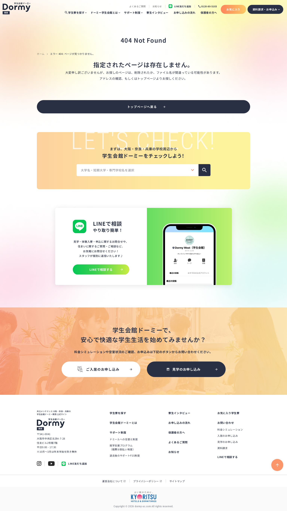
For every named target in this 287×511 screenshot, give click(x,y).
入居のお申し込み (227, 435)
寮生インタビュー (157, 12)
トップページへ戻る (142, 106)
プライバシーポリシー (146, 481)
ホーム (41, 54)
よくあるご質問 (137, 6)
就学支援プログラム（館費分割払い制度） (122, 447)
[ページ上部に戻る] (277, 465)
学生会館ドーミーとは (123, 423)
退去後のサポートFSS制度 (125, 455)
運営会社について (112, 481)
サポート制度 (132, 12)
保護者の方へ (209, 12)
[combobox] (138, 170)
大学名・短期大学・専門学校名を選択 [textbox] (107, 170)
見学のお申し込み (227, 442)
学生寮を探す (74, 12)
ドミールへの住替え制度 (124, 439)
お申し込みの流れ (184, 12)
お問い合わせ (225, 423)
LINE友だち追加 (74, 463)
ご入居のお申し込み (98, 369)
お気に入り (233, 9)
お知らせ (157, 6)
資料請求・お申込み (265, 9)
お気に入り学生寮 (228, 413)
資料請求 (222, 448)
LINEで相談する (227, 457)
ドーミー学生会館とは (104, 12)
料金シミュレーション (230, 429)
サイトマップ (177, 481)
